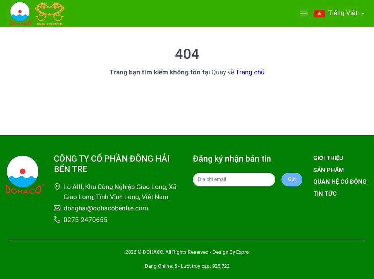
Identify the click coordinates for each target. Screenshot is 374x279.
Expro (242, 252)
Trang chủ (250, 72)
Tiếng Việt (336, 13)
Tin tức (325, 193)
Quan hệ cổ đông (340, 181)
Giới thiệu (328, 158)
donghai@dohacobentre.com (105, 208)
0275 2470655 (85, 220)
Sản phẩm (328, 170)
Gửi (292, 179)
